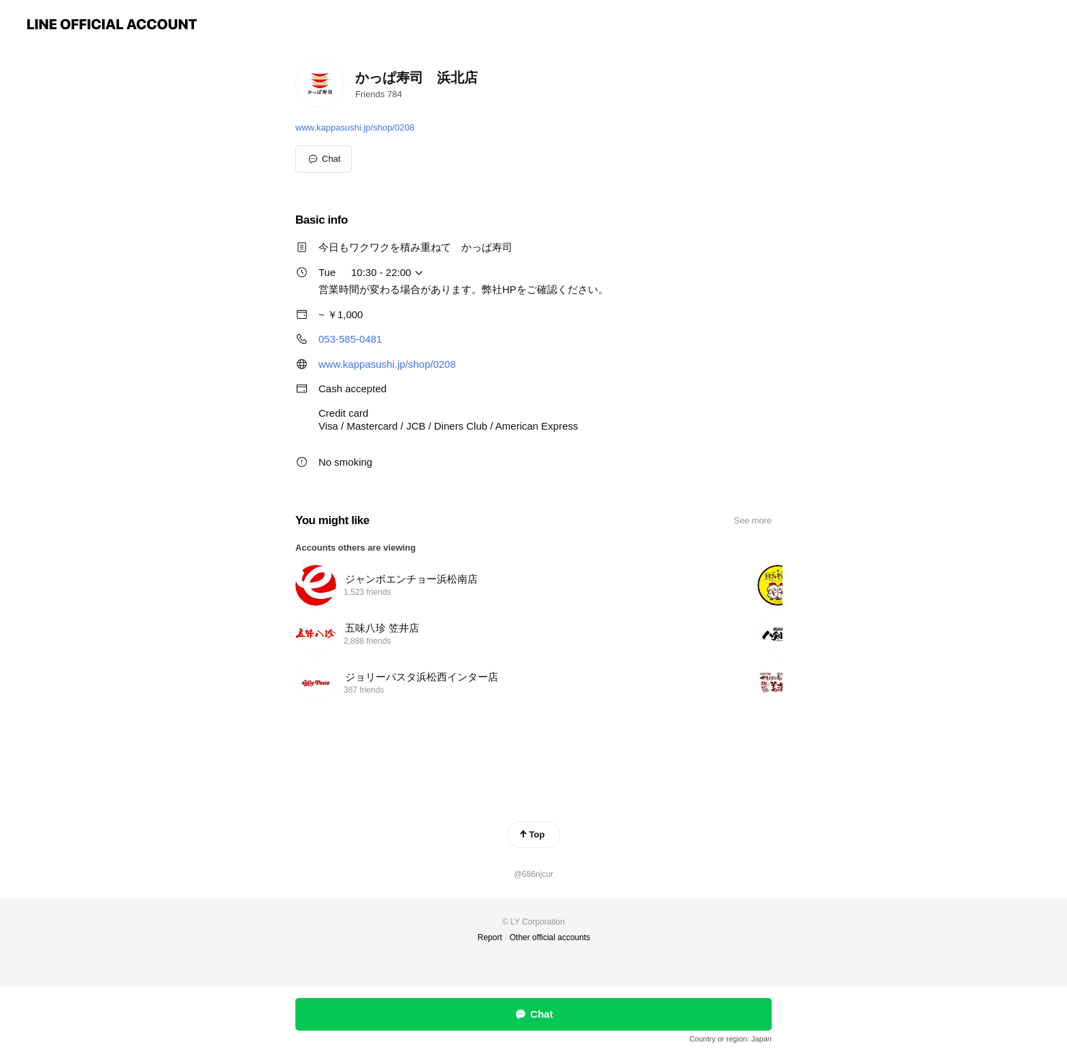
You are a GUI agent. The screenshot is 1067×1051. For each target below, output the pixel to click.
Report (490, 937)
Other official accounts (550, 937)
